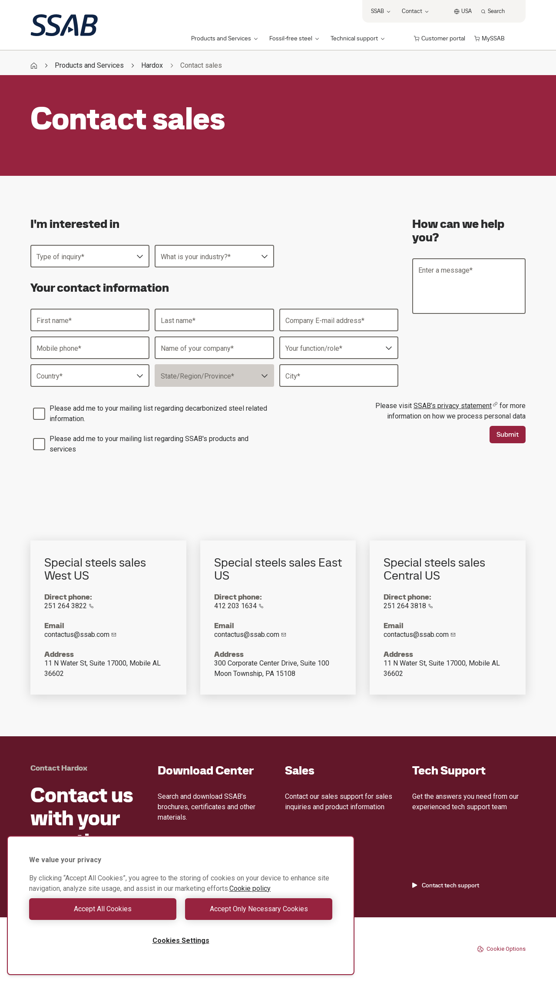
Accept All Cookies (103, 909)
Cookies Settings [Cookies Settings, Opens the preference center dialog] (180, 940)
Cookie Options (501, 949)
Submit (507, 434)
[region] (180, 905)
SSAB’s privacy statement (456, 406)
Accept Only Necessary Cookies (259, 909)
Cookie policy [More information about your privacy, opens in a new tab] (250, 888)
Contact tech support (445, 885)
